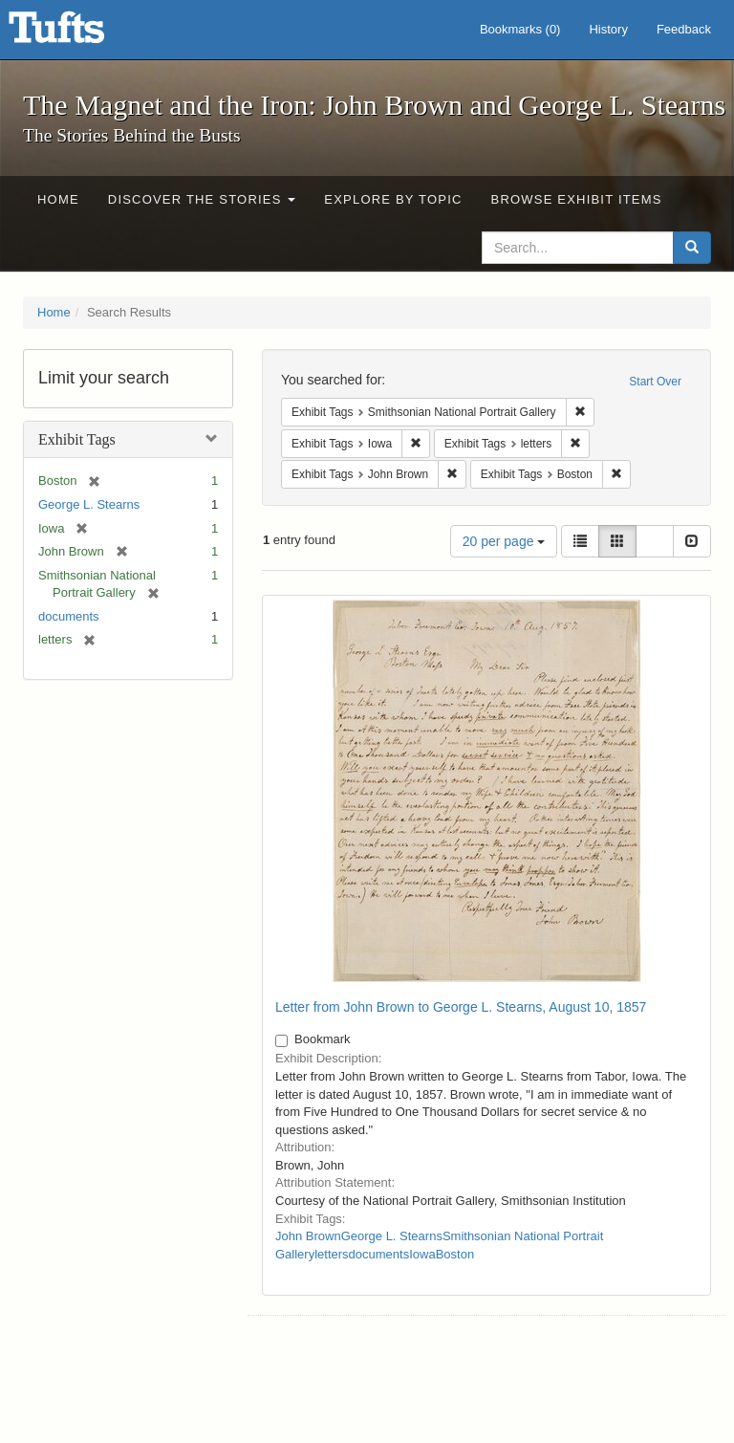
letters (331, 1254)
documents (68, 616)
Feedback (684, 29)
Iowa (422, 1254)
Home (58, 199)
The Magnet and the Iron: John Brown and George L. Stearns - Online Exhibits (80, 33)
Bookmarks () (520, 29)
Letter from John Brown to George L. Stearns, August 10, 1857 (460, 1007)
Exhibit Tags (77, 439)
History (608, 29)
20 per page (504, 541)
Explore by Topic (393, 199)
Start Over (655, 381)
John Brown (308, 1236)
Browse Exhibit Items (576, 199)
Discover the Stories (202, 199)
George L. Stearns (89, 504)
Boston (455, 1254)
